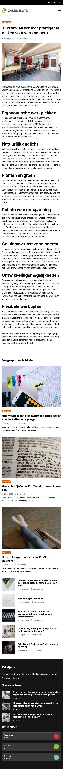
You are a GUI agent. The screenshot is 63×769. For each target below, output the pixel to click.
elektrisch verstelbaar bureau (15, 127)
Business (6, 22)
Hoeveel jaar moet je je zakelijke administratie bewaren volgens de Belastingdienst (35, 614)
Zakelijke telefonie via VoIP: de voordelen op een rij (38, 645)
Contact (17, 678)
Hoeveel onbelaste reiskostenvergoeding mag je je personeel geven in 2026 (36, 704)
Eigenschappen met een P (30, 598)
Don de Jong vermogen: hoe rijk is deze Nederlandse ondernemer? (37, 629)
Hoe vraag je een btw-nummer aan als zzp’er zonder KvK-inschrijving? (31, 417)
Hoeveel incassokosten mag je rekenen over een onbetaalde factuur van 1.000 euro (37, 583)
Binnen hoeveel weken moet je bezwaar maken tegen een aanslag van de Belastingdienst (36, 693)
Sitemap (6, 678)
